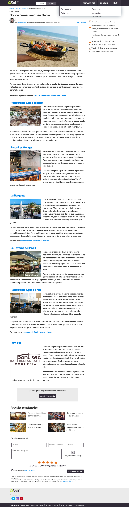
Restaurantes (24, 8)
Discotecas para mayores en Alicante (103, 25)
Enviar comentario (75, 471)
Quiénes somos (25, 505)
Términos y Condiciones (51, 505)
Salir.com (11, 8)
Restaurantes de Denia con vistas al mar (37, 414)
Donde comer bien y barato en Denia (50, 95)
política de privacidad (30, 470)
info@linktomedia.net (67, 481)
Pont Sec (16, 343)
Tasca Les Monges (21, 147)
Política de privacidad (66, 505)
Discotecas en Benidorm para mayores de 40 (105, 36)
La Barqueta (18, 195)
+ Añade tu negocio (80, 23)
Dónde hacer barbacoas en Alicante (103, 22)
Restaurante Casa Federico (27, 103)
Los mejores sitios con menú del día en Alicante (104, 30)
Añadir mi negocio (47, 396)
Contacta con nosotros (37, 505)
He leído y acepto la (24, 470)
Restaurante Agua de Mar (26, 290)
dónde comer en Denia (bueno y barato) (34, 240)
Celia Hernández (22, 23)
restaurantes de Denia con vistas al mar (36, 332)
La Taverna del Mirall (23, 248)
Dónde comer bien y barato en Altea (74, 414)
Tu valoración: (34, 466)
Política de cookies (79, 505)
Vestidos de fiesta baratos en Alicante (104, 48)
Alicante (15, 5)
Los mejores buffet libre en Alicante (103, 41)
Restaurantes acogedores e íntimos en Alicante (75, 427)
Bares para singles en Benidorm (102, 51)
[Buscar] (55, 3)
